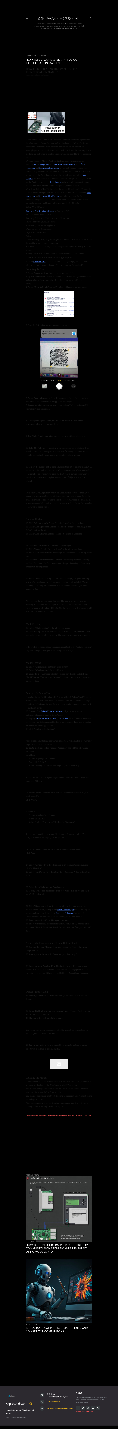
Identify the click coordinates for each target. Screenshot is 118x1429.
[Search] (90, 18)
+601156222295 (53, 1402)
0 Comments (41, 55)
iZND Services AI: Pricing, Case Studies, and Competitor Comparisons (57, 1329)
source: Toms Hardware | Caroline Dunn (37, 75)
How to (50, 1115)
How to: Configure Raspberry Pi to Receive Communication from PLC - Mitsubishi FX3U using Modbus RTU (57, 1248)
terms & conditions (84, 1412)
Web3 (8, 1414)
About (30, 1410)
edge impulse (43, 1115)
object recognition (69, 1115)
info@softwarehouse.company (60, 1408)
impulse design (58, 1115)
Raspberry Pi (80, 1115)
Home (8, 1410)
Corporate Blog (19, 1410)
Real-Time (87, 1115)
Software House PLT (59, 18)
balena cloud (34, 1115)
